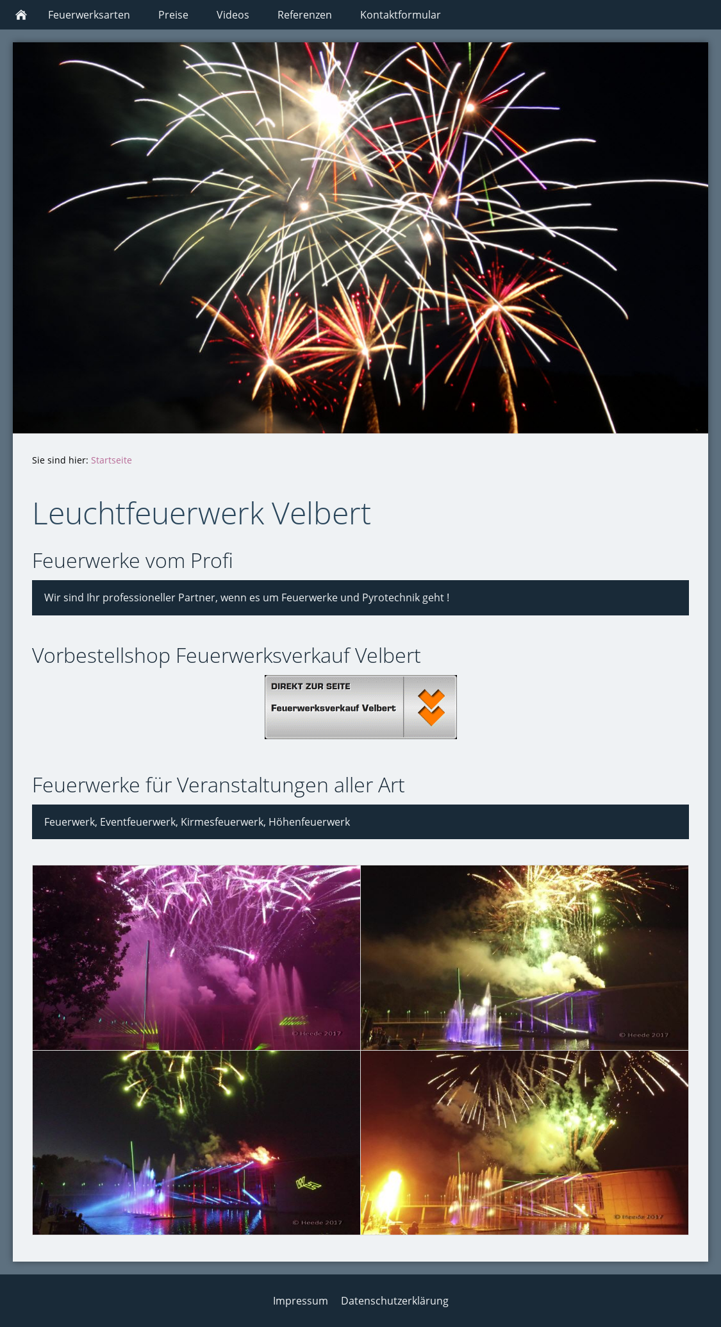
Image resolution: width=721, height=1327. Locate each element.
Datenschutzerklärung (395, 1301)
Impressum (300, 1301)
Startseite (111, 460)
